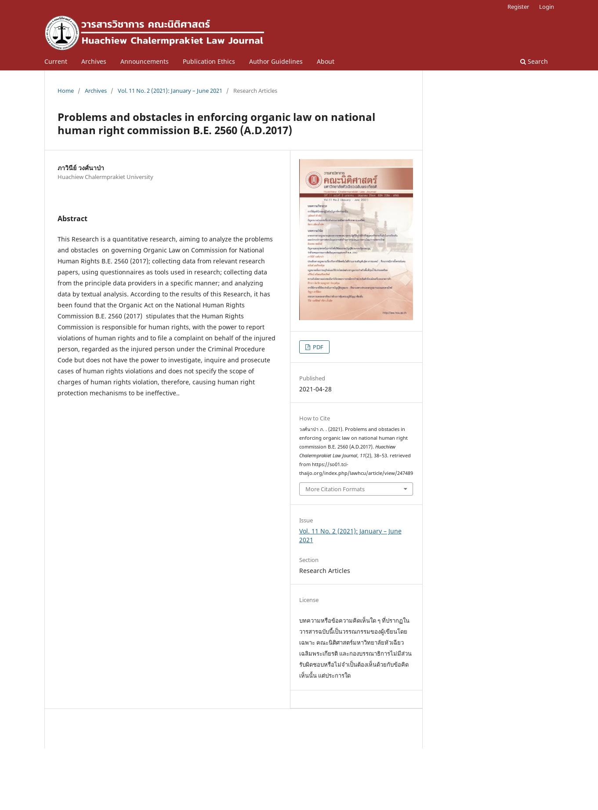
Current (55, 61)
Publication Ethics (209, 61)
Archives (93, 61)
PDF (317, 347)
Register (518, 7)
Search (534, 61)
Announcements (144, 61)
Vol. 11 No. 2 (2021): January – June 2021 (170, 91)
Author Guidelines (276, 61)
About (325, 61)
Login (546, 7)
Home (66, 91)
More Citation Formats (335, 489)
